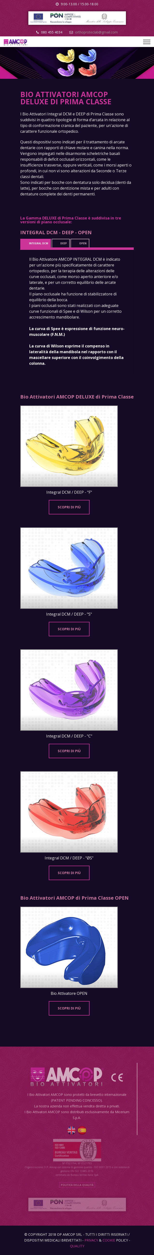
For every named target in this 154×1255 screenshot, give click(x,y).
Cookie (109, 1240)
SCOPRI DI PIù (69, 507)
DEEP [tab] (63, 243)
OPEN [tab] (82, 243)
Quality (77, 1246)
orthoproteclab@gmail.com (96, 32)
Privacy (91, 1240)
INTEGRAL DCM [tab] (38, 243)
